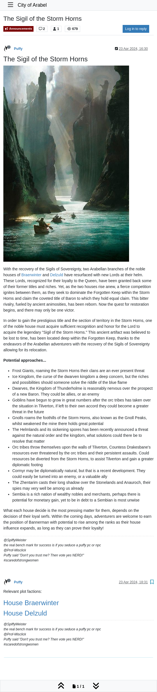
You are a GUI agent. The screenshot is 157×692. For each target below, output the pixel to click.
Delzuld (56, 275)
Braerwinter (32, 275)
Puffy (18, 49)
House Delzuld (25, 613)
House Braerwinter (31, 603)
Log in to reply (136, 29)
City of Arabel (32, 5)
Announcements (18, 29)
